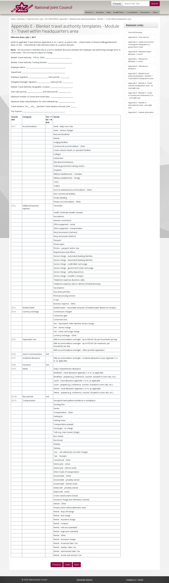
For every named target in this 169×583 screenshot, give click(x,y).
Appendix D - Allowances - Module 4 (138, 67)
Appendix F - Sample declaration (141, 112)
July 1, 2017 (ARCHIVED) (49, 19)
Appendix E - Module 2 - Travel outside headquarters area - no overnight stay (140, 85)
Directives (100, 12)
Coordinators (132, 12)
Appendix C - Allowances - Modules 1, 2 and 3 (138, 60)
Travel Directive (33, 19)
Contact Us (131, 579)
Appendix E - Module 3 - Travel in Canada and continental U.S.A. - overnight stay (141, 95)
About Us (89, 12)
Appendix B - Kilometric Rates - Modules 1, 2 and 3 (140, 53)
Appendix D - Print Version (138, 37)
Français (117, 3)
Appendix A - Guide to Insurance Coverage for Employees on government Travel (141, 44)
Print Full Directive (135, 32)
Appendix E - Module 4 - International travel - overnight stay (140, 105)
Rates (108, 12)
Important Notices (84, 579)
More (156, 12)
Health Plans (119, 12)
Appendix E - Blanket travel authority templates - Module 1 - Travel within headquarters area (95, 19)
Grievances (145, 12)
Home (13, 19)
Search (154, 3)
